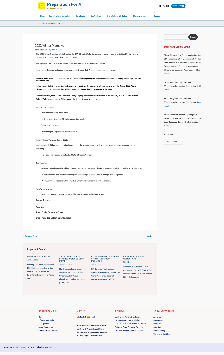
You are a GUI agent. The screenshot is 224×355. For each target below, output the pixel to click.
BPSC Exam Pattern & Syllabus (127, 320)
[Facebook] (159, 6)
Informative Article (42, 50)
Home (42, 16)
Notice (167, 126)
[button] (178, 6)
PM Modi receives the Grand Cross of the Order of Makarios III (105, 258)
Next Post (151, 236)
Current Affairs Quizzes (48, 331)
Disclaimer (157, 324)
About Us (157, 317)
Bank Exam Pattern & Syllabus (127, 317)
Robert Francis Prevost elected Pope (134, 257)
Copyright (157, 327)
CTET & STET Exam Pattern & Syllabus (131, 324)
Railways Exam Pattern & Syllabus (129, 327)
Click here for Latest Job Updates (53, 218)
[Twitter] (163, 6)
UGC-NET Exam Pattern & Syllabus (129, 331)
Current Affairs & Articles (59, 16)
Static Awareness (140, 16)
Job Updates (96, 16)
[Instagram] (167, 6)
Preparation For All (65, 4)
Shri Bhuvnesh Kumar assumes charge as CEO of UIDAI (72, 258)
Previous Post (30, 236)
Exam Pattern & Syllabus (117, 16)
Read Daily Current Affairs (49, 212)
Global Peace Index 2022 (39, 256)
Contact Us (158, 320)
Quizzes (157, 16)
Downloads (80, 16)
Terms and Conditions (162, 334)
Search (193, 37)
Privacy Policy (159, 331)
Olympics (46, 200)
